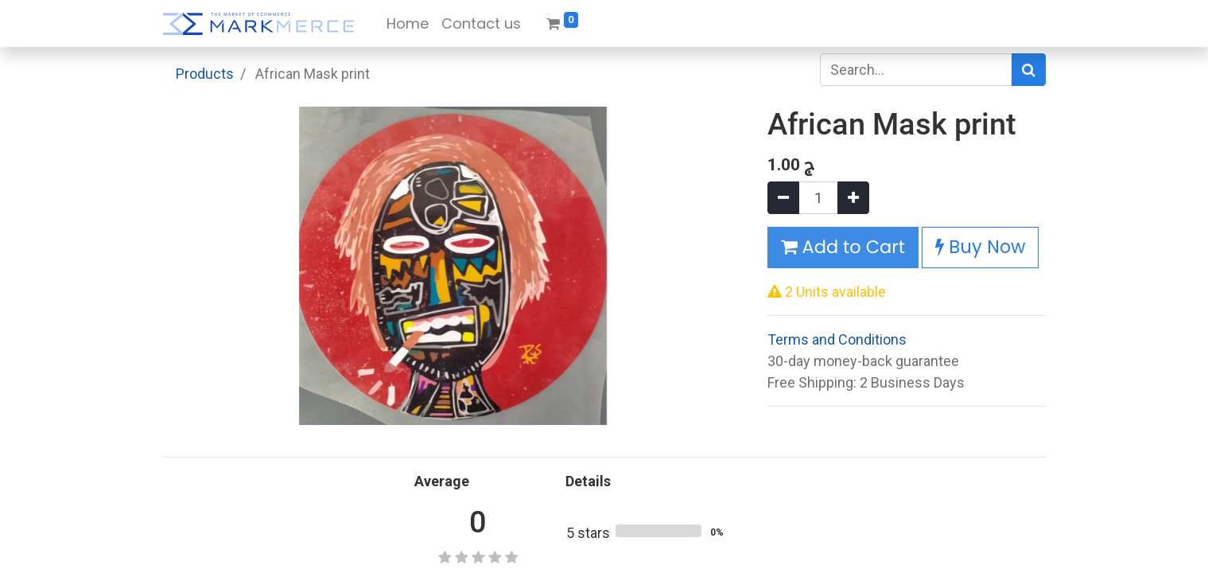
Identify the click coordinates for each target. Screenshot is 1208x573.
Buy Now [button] (980, 246)
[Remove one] (783, 197)
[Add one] (853, 197)
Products (205, 73)
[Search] (1029, 69)
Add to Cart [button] (843, 246)
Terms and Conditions (837, 339)
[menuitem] (407, 23)
